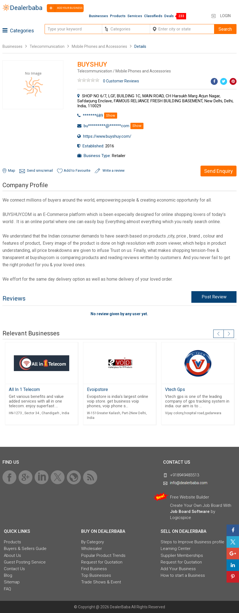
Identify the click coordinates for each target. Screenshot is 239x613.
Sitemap (12, 582)
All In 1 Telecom (24, 389)
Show (110, 115)
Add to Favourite (77, 170)
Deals (169, 16)
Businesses (98, 16)
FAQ (7, 588)
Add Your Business (178, 568)
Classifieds (153, 16)
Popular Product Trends (103, 555)
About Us (12, 555)
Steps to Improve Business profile (192, 541)
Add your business (65, 8)
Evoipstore (97, 389)
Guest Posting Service (25, 562)
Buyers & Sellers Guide (25, 548)
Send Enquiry (218, 171)
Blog (8, 575)
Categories (18, 30)
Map (11, 170)
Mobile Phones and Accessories (99, 46)
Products (117, 16)
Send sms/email (40, 170)
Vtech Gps (175, 389)
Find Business (94, 568)
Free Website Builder (189, 497)
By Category (92, 541)
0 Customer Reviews (121, 81)
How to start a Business (183, 575)
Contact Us (14, 568)
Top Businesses (96, 575)
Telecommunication (47, 46)
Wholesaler (91, 548)
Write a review (113, 170)
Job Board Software (190, 511)
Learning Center (176, 548)
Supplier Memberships (182, 555)
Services (134, 16)
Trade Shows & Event (101, 582)
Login (225, 16)
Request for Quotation (101, 562)
